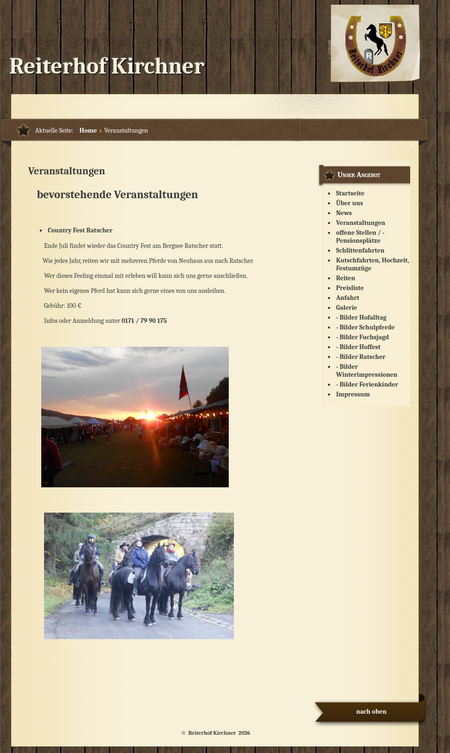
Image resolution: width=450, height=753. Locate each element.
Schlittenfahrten (360, 250)
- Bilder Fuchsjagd (362, 337)
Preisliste (350, 288)
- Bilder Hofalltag (361, 317)
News (344, 213)
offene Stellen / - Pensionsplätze (360, 237)
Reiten (345, 278)
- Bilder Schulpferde (365, 327)
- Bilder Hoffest (358, 347)
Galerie (346, 308)
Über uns (349, 203)
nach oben (371, 712)
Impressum (353, 394)
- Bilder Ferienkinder (367, 384)
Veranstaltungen (66, 171)
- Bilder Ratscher (360, 357)
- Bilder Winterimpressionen (367, 371)
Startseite (350, 193)
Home (88, 130)
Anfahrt (347, 298)
